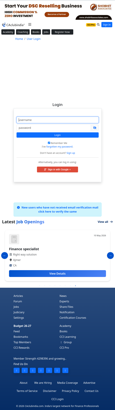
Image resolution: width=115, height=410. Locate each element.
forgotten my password (59, 146)
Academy (8, 32)
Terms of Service (27, 391)
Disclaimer (49, 391)
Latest (23, 222)
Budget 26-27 (22, 326)
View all (105, 222)
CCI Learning (68, 337)
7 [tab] (70, 286)
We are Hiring (43, 383)
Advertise (89, 383)
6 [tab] (65, 286)
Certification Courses (73, 318)
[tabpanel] (57, 255)
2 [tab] (45, 286)
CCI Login (57, 399)
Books (36, 32)
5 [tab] (60, 286)
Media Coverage (67, 383)
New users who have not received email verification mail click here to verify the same (57, 209)
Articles (18, 296)
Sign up (70, 152)
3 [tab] (50, 286)
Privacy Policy (70, 391)
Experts (64, 301)
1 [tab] (39, 286)
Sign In (107, 24)
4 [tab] (55, 286)
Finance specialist (24, 249)
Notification (67, 312)
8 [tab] (75, 286)
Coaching (23, 32)
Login (57, 135)
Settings (19, 318)
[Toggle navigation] (29, 24)
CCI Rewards (22, 348)
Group (66, 342)
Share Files (66, 307)
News (63, 296)
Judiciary (19, 312)
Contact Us (91, 391)
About (23, 383)
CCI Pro (64, 348)
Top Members (22, 342)
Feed (17, 331)
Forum (18, 301)
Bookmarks (21, 337)
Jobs (46, 32)
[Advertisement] (57, 70)
